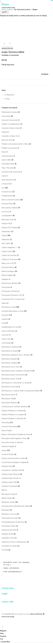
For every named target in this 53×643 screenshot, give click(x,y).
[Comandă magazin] (3, 12)
